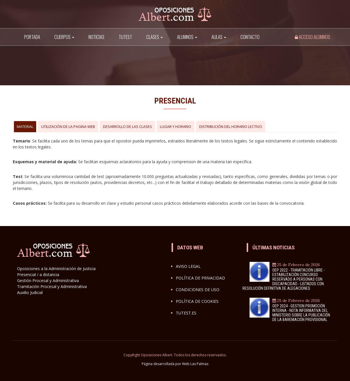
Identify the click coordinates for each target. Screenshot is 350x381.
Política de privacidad (200, 278)
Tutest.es (186, 313)
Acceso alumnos (312, 36)
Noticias (96, 36)
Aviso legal (188, 266)
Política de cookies (197, 301)
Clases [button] (154, 36)
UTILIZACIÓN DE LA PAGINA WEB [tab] (68, 126)
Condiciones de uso (197, 289)
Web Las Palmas (195, 363)
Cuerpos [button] (64, 36)
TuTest (125, 36)
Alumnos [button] (187, 36)
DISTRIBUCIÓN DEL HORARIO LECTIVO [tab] (230, 126)
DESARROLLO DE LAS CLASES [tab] (127, 126)
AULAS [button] (218, 36)
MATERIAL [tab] (25, 126)
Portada (32, 36)
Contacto (250, 36)
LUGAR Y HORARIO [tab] (175, 126)
